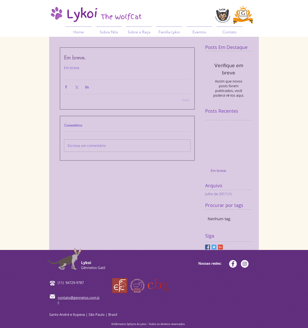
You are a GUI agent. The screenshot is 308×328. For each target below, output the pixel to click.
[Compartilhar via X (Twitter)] (76, 87)
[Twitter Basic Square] (214, 247)
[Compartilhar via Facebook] (66, 87)
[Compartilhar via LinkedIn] (87, 87)
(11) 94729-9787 (71, 282)
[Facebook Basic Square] (207, 247)
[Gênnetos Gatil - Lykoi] (233, 264)
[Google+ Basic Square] (220, 247)
